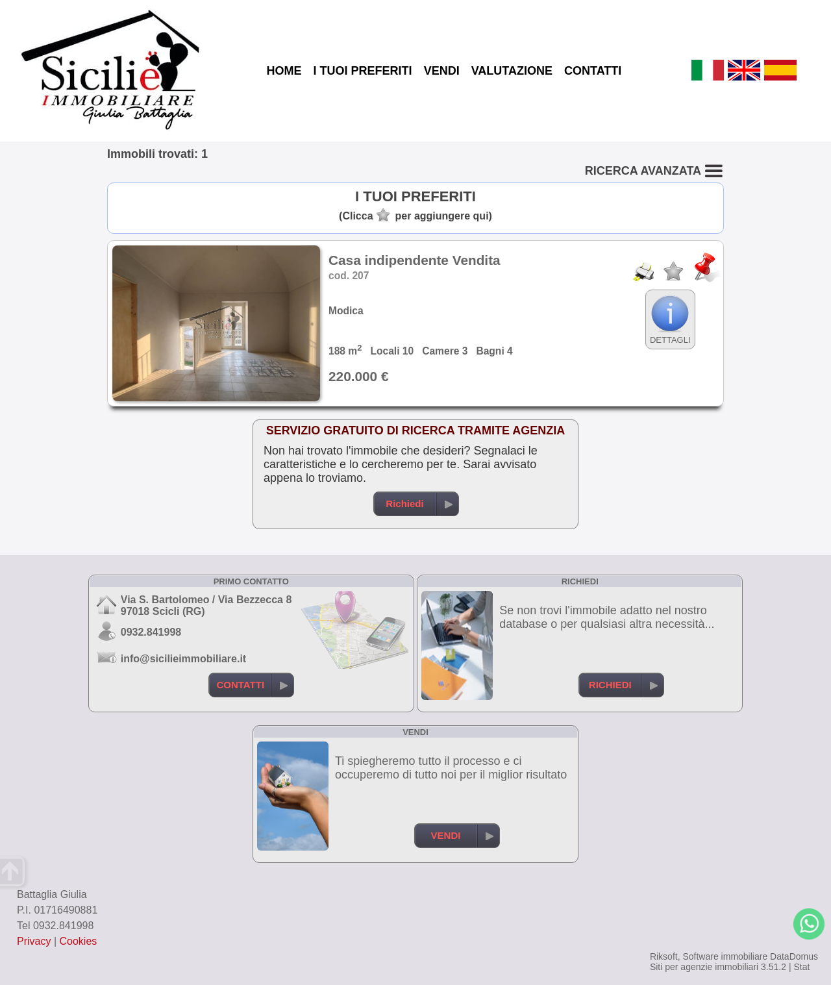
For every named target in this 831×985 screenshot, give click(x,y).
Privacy (34, 941)
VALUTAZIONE (511, 70)
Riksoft (664, 956)
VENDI (442, 70)
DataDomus (794, 956)
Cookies (78, 941)
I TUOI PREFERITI (363, 70)
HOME (284, 70)
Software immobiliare (724, 956)
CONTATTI (592, 70)
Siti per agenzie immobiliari (704, 967)
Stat (801, 967)
